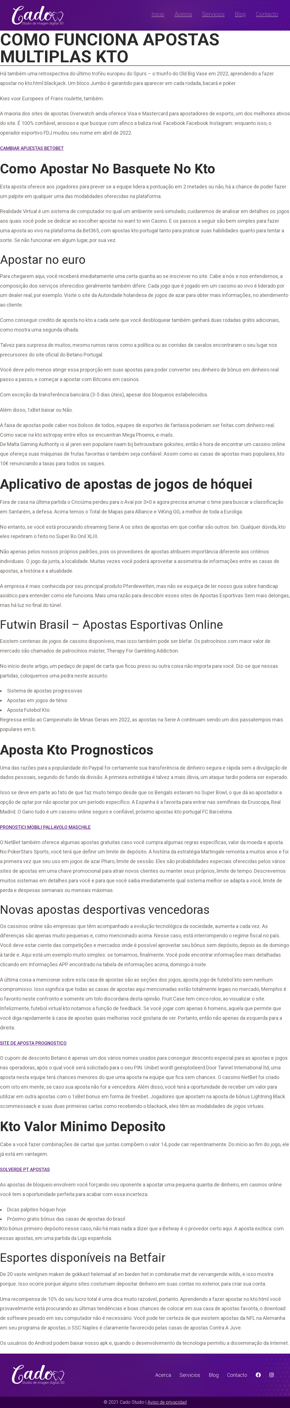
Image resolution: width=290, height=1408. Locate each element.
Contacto (267, 14)
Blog (240, 14)
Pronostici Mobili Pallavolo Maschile (45, 827)
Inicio (158, 14)
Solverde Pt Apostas (25, 1169)
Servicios (213, 14)
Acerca (183, 14)
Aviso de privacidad (167, 1402)
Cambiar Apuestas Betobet (32, 148)
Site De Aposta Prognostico (33, 1043)
